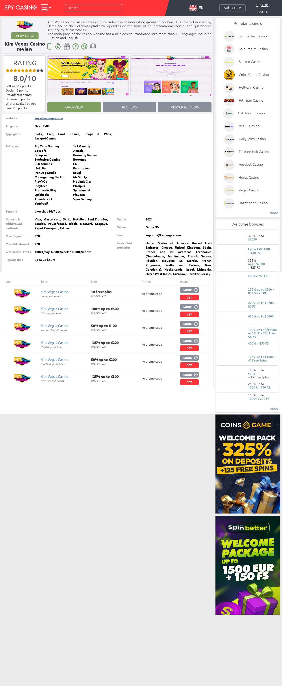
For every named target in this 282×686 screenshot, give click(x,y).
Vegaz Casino (249, 190)
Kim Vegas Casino (54, 292)
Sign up (262, 4)
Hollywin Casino (251, 87)
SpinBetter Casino (253, 36)
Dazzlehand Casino (253, 203)
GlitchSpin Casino (251, 113)
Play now (25, 36)
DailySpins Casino (252, 139)
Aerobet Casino (251, 164)
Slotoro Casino (250, 62)
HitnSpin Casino (251, 100)
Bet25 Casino (249, 126)
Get (189, 297)
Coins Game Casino (254, 75)
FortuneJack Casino (254, 152)
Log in (262, 11)
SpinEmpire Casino (253, 49)
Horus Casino (249, 177)
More (187, 290)
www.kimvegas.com (49, 118)
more (274, 213)
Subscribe (232, 7)
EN (196, 8)
